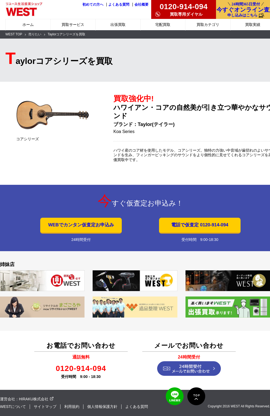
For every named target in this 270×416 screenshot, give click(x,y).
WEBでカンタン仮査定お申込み (81, 224)
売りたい (34, 34)
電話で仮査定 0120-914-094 (199, 224)
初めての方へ (92, 4)
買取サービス (73, 24)
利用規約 (71, 406)
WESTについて (13, 406)
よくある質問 (118, 4)
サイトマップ (45, 406)
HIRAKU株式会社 (33, 399)
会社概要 (141, 4)
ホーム (28, 24)
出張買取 (118, 24)
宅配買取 (162, 24)
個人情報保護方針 (102, 406)
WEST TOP (13, 34)
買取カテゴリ (208, 24)
